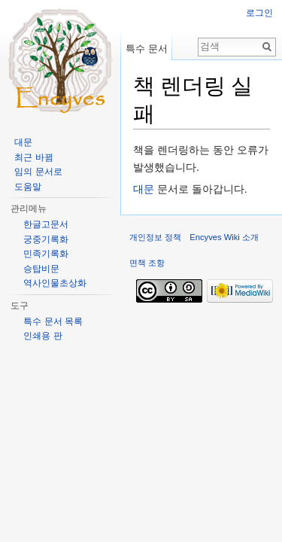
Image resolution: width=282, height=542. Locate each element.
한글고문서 (45, 224)
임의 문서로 (38, 171)
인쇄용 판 (42, 335)
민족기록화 (45, 253)
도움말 (27, 186)
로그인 (259, 13)
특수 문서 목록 (53, 321)
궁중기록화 (45, 239)
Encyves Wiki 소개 (224, 237)
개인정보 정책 (155, 237)
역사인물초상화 (54, 283)
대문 (143, 189)
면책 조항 (147, 262)
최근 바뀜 (33, 157)
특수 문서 (147, 48)
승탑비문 (41, 268)
